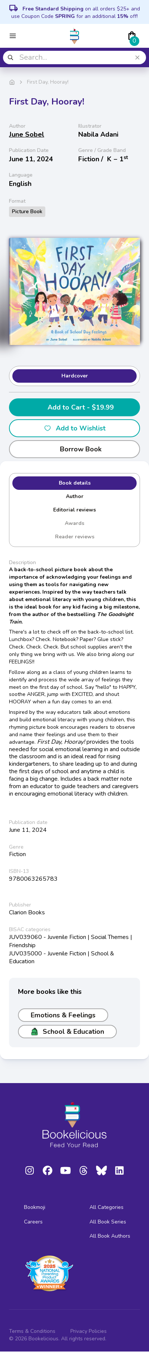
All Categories (106, 1207)
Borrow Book (74, 449)
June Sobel (26, 134)
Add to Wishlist (75, 428)
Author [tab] (74, 496)
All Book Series (107, 1221)
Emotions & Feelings (63, 1015)
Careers (33, 1221)
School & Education (67, 1031)
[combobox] (74, 57)
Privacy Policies (88, 1331)
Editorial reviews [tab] (74, 509)
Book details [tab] (75, 482)
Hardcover (74, 375)
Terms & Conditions (32, 1331)
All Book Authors (109, 1236)
